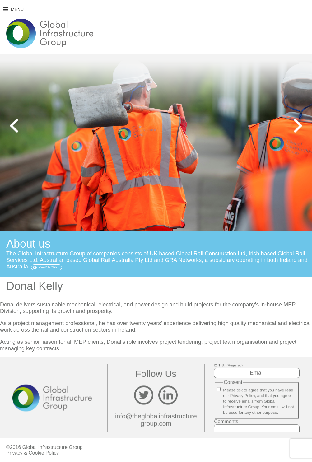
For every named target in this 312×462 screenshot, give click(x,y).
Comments (226, 421)
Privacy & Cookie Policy (32, 452)
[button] (17, 9)
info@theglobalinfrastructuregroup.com (156, 420)
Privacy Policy (242, 395)
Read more (48, 267)
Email (228, 364)
